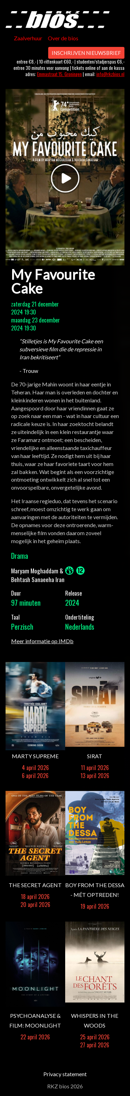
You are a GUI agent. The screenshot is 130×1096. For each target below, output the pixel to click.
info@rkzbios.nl (110, 74)
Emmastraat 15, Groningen (59, 74)
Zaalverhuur (28, 38)
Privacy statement (65, 1074)
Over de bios (63, 38)
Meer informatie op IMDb (42, 641)
